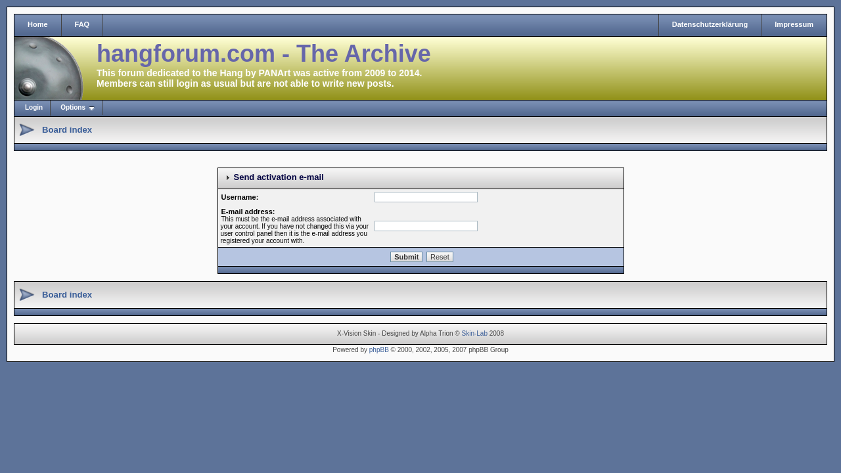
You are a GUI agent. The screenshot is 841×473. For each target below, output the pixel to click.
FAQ (82, 24)
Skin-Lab (475, 333)
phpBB (379, 349)
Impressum (794, 24)
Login (34, 107)
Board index (67, 130)
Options (72, 107)
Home (38, 24)
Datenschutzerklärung (710, 24)
